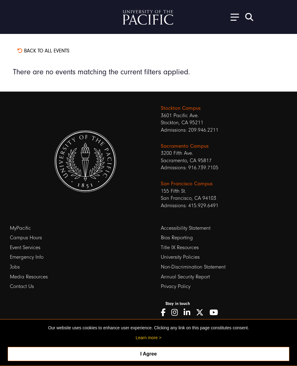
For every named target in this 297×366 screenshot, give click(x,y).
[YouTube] (216, 313)
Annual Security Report (185, 277)
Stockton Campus (181, 108)
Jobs (15, 267)
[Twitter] (202, 313)
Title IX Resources (180, 247)
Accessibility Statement (185, 228)
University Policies (180, 257)
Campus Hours (26, 238)
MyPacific (20, 228)
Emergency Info (26, 257)
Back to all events (43, 51)
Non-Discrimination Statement (193, 267)
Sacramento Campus (185, 146)
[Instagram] (176, 313)
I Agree (148, 353)
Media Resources (29, 277)
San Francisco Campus (187, 183)
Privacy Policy (175, 286)
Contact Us (22, 286)
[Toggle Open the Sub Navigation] (232, 17)
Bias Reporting (177, 238)
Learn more (147, 337)
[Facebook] (165, 313)
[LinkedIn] (189, 313)
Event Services (25, 247)
